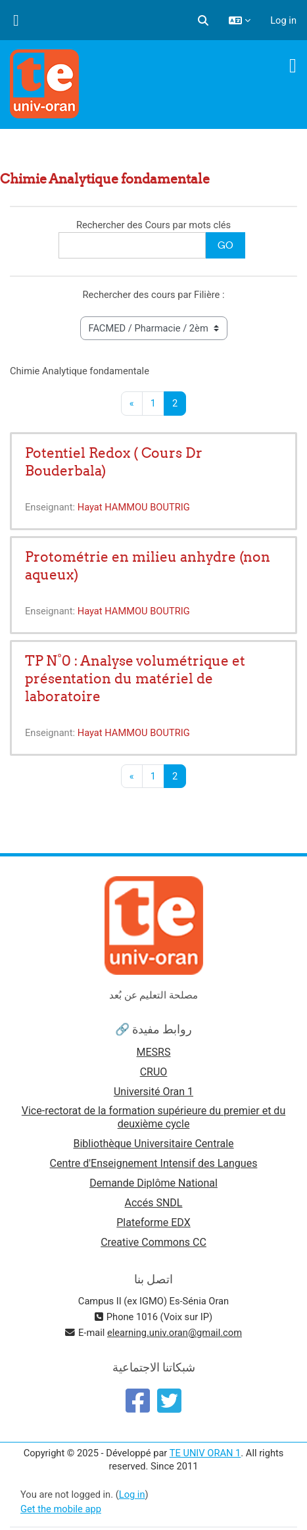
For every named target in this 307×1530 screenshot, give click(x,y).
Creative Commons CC (153, 1242)
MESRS (154, 1052)
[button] (203, 20)
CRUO (154, 1072)
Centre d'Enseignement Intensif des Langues (154, 1163)
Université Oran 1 (153, 1091)
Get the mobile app (60, 1509)
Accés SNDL (154, 1203)
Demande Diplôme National (153, 1183)
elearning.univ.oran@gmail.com (174, 1333)
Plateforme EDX (153, 1222)
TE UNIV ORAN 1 (205, 1453)
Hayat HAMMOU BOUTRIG (134, 507)
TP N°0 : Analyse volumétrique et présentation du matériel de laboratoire (135, 678)
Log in (283, 20)
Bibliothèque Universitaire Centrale (153, 1143)
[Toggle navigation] (293, 66)
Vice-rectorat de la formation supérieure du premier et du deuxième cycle (153, 1117)
